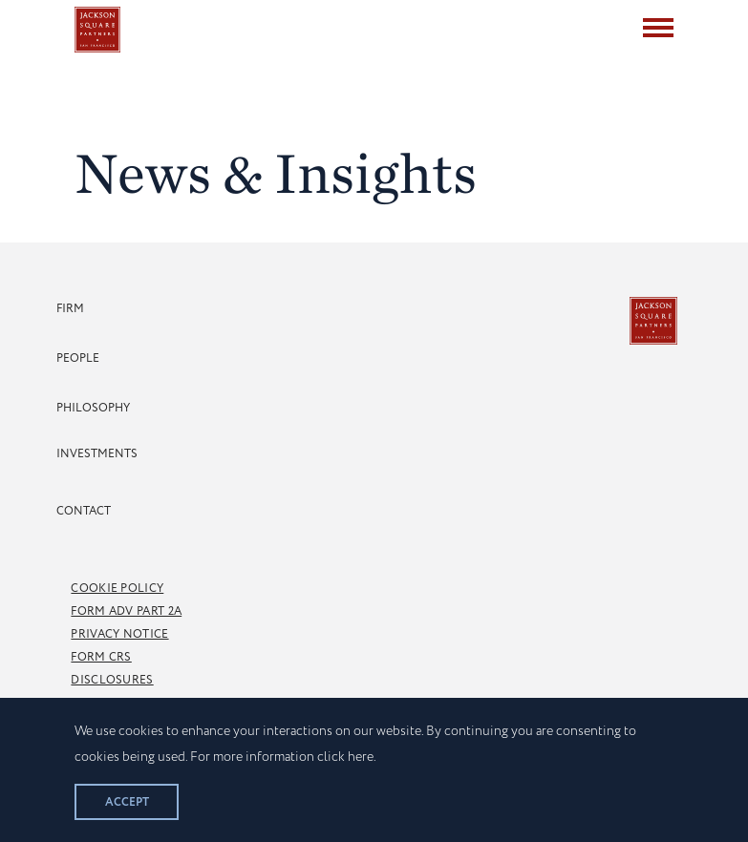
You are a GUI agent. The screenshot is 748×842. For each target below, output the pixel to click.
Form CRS (101, 657)
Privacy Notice (119, 634)
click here (345, 757)
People (77, 358)
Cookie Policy (117, 588)
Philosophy (93, 408)
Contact (83, 511)
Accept (127, 802)
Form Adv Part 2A (126, 611)
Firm (70, 309)
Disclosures (112, 680)
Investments (97, 454)
